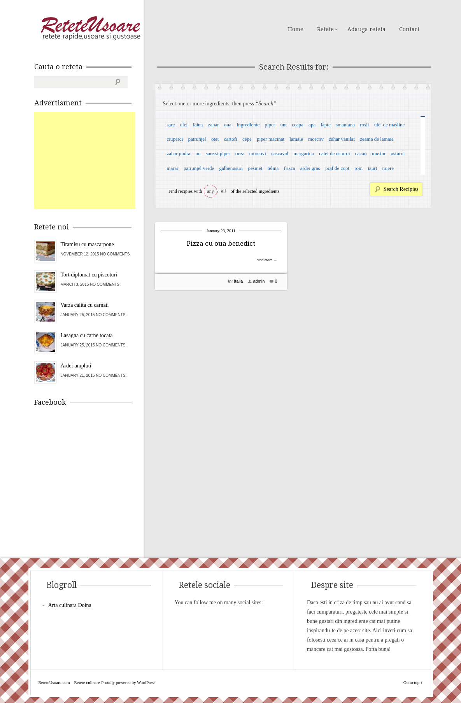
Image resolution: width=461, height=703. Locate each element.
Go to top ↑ (413, 682)
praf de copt (337, 168)
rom (358, 168)
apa (312, 125)
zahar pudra (178, 153)
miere (388, 168)
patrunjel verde (199, 168)
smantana (345, 125)
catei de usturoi (334, 153)
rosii (364, 125)
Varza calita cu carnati (85, 305)
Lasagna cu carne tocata (87, 335)
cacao (361, 153)
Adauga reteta (366, 29)
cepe (247, 139)
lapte (325, 125)
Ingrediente (248, 125)
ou (198, 153)
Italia (238, 281)
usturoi (398, 153)
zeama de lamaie (377, 139)
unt (283, 125)
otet (215, 139)
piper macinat (270, 139)
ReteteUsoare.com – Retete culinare (90, 28)
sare (171, 125)
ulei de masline (389, 125)
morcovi (257, 153)
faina (198, 125)
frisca (289, 168)
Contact (409, 29)
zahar (213, 125)
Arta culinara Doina (69, 605)
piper (270, 125)
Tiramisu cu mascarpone (87, 244)
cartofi (230, 139)
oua (227, 125)
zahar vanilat (342, 139)
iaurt (372, 168)
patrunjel (197, 139)
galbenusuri (231, 168)
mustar (379, 153)
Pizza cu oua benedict (221, 243)
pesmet (255, 168)
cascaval (279, 153)
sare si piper (218, 153)
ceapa (297, 125)
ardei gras (310, 168)
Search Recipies (401, 189)
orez (239, 153)
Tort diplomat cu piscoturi (89, 275)
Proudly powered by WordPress (128, 682)
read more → (266, 260)
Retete (325, 29)
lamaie (296, 139)
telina (273, 168)
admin (259, 281)
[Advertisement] (92, 160)
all (223, 191)
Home (295, 29)
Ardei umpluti (76, 366)
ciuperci (175, 139)
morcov (316, 139)
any (210, 191)
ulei (184, 125)
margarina (303, 153)
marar (172, 168)
